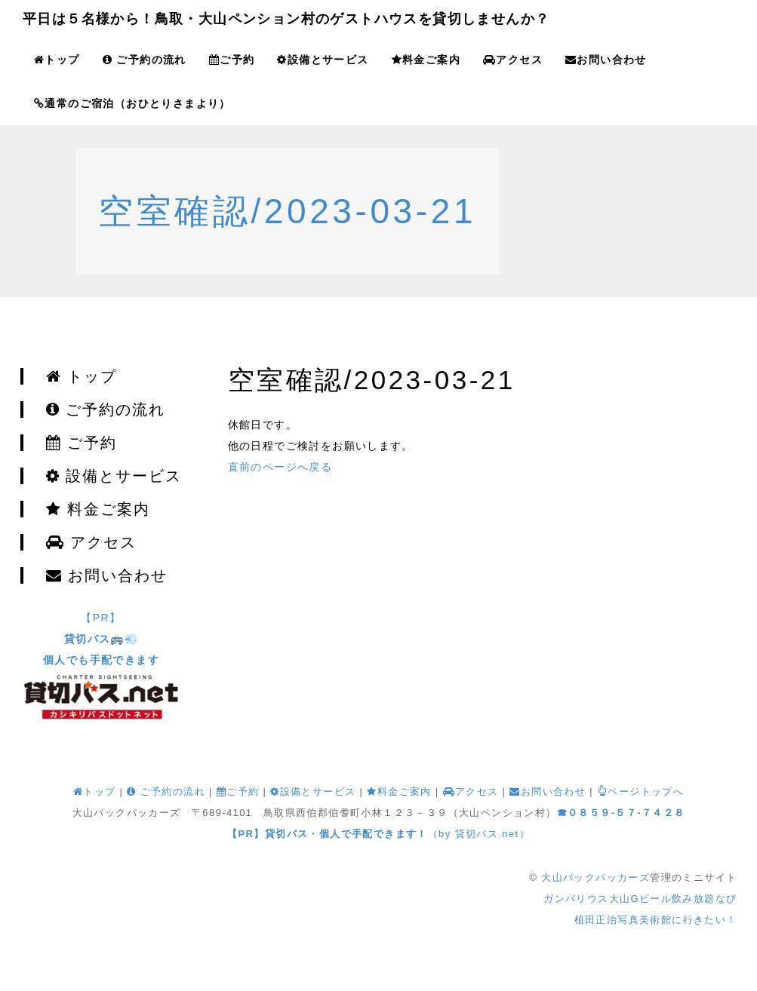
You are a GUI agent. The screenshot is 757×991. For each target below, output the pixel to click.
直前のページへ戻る (280, 467)
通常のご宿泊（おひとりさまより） (132, 103)
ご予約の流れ (144, 60)
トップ (57, 60)
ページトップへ (640, 791)
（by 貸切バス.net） (378, 833)
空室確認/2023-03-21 (287, 211)
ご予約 (232, 60)
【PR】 (101, 639)
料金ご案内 (426, 60)
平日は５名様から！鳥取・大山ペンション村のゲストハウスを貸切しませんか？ (286, 18)
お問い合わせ (606, 60)
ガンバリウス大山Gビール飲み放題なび (640, 898)
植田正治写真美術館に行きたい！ (655, 919)
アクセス (513, 60)
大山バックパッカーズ (595, 877)
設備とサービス (322, 60)
